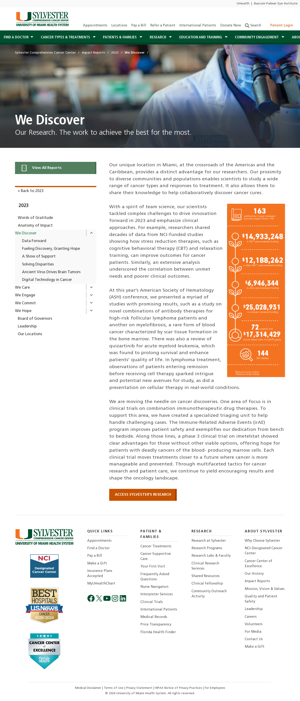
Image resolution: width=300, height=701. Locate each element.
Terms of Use (114, 688)
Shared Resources (205, 576)
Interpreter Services (156, 594)
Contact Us (254, 639)
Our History (254, 574)
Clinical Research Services (205, 566)
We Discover (26, 233)
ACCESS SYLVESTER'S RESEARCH (143, 495)
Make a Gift (97, 563)
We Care (22, 288)
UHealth (242, 3)
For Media (253, 632)
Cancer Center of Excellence (258, 563)
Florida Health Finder (158, 632)
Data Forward (34, 241)
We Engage (25, 295)
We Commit (25, 303)
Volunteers (253, 624)
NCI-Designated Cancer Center (263, 551)
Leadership (27, 326)
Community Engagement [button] (257, 37)
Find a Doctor (98, 548)
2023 (24, 205)
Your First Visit (152, 566)
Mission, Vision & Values (265, 589)
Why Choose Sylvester (262, 541)
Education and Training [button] (201, 37)
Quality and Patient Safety (261, 599)
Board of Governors (35, 319)
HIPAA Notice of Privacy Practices (179, 688)
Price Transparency (155, 624)
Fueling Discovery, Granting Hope (51, 249)
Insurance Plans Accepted (99, 573)
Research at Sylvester (208, 541)
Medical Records (153, 617)
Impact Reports (257, 581)
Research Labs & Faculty (211, 556)
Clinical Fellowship (207, 583)
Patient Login (279, 25)
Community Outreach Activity (209, 594)
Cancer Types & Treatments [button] (66, 37)
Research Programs (206, 548)
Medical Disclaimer (88, 688)
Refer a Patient (162, 25)
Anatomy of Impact (35, 226)
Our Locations (30, 334)
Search (253, 25)
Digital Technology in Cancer (47, 280)
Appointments (95, 25)
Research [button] (158, 37)
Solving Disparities (38, 264)
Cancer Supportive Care (155, 556)
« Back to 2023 (31, 191)
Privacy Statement (139, 688)
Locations (119, 25)
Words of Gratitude (35, 218)
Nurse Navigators (154, 587)
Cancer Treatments (155, 546)
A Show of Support (39, 256)
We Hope (23, 311)
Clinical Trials (151, 602)
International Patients (197, 25)
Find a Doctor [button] (16, 37)
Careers (251, 617)
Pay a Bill (138, 25)
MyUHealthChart (101, 583)
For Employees (215, 688)
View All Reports (41, 167)
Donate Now (230, 25)
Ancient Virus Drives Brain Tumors (51, 272)
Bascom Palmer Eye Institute (276, 3)
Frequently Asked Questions (154, 577)
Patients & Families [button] (120, 37)
